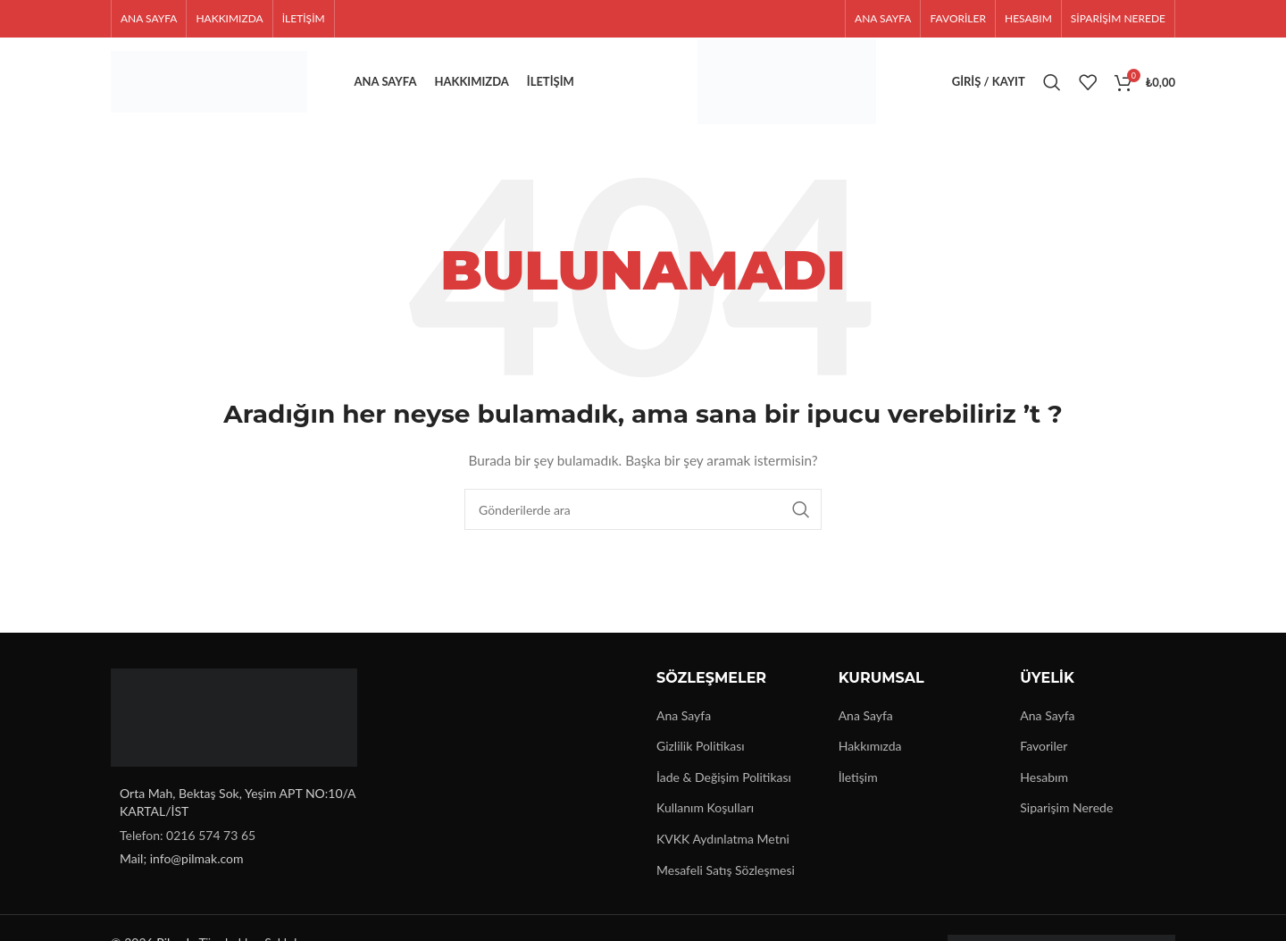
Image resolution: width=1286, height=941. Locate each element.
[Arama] (1052, 82)
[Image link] (234, 716)
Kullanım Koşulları (705, 808)
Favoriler (1043, 745)
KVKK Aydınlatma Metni (722, 838)
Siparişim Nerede (1066, 808)
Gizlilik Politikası (700, 745)
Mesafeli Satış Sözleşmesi (725, 870)
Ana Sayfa (683, 715)
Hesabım (1044, 777)
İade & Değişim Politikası (723, 777)
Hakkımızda (870, 745)
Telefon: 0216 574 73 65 (187, 835)
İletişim (858, 777)
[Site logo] (209, 80)
